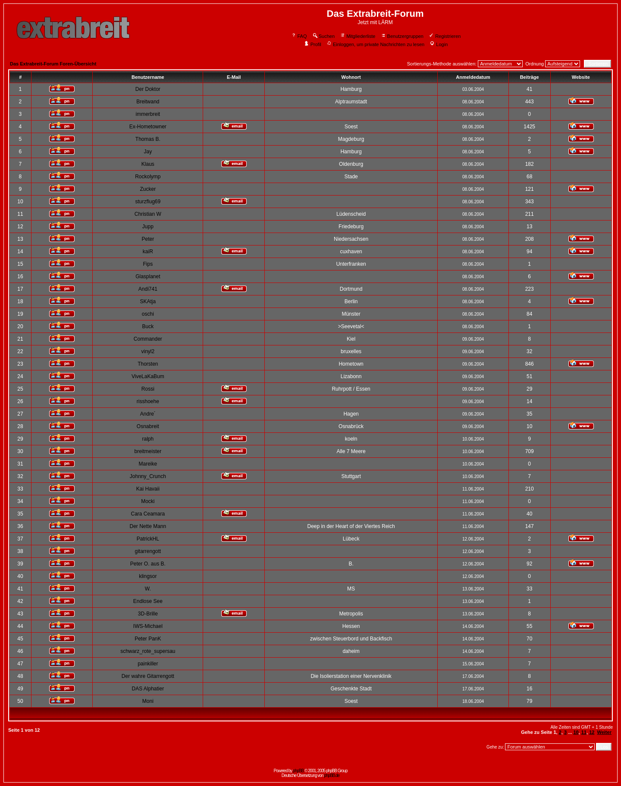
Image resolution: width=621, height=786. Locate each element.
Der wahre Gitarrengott (148, 676)
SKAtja (148, 301)
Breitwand (147, 102)
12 (591, 732)
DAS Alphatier (148, 689)
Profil (312, 44)
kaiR (148, 252)
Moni (148, 701)
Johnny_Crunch (148, 476)
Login (439, 44)
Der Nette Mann (147, 526)
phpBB (298, 770)
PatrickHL (148, 539)
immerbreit (148, 114)
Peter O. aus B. (148, 564)
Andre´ (148, 414)
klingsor (148, 576)
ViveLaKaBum (148, 376)
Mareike (148, 464)
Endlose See (148, 601)
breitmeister (148, 451)
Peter (148, 239)
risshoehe (148, 401)
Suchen (323, 36)
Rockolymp (147, 177)
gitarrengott (148, 551)
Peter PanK (148, 639)
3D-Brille (148, 614)
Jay (148, 152)
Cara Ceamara (148, 514)
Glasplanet (147, 276)
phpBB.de (331, 775)
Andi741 (147, 289)
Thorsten (148, 364)
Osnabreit (148, 426)
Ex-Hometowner (147, 127)
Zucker (148, 189)
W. (148, 589)
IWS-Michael (148, 626)
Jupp (148, 227)
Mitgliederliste (357, 36)
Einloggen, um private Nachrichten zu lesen (375, 44)
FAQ (299, 36)
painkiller (148, 664)
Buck (148, 326)
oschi (148, 314)
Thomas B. (147, 139)
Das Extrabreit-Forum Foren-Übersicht (53, 63)
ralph (148, 439)
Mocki (147, 501)
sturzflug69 (147, 202)
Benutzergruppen (402, 36)
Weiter (604, 732)
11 (583, 732)
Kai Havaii (148, 489)
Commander (148, 339)
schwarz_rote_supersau (147, 651)
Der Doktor (147, 89)
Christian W (148, 214)
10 (575, 732)
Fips (148, 264)
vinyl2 (148, 351)
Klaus (147, 164)
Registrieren (445, 36)
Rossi (147, 389)
